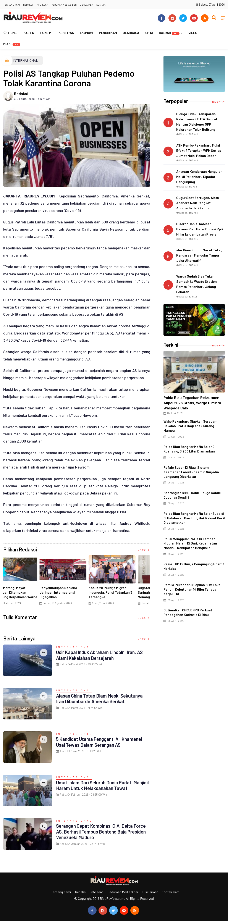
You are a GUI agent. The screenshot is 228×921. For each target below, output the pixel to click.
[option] (27, 581)
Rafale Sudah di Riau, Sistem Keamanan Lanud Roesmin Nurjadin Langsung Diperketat (191, 471)
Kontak (100, 4)
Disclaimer (86, 4)
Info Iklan (42, 4)
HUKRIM (46, 33)
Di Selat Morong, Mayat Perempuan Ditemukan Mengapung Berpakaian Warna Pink (76, 594)
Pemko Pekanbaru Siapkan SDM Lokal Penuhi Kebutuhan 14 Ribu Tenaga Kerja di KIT (192, 589)
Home (9, 33)
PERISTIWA (66, 33)
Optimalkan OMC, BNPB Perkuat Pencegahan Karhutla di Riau (187, 612)
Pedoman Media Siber (64, 4)
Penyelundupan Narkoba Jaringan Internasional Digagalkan (121, 592)
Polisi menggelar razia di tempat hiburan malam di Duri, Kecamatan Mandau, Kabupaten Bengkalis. (190, 543)
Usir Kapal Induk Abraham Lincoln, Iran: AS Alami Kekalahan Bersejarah (100, 655)
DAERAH (169, 33)
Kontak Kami (171, 892)
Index (143, 549)
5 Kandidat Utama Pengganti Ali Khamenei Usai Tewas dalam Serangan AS (99, 741)
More (11, 44)
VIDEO (192, 33)
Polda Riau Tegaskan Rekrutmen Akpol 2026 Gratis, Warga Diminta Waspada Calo (192, 402)
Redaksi (28, 4)
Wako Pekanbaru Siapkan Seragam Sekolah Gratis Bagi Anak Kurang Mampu (190, 425)
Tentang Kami (11, 4)
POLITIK (28, 33)
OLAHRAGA (131, 33)
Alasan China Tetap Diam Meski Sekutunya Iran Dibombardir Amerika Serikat (100, 698)
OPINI (149, 33)
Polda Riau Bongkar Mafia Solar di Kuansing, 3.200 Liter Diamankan (189, 448)
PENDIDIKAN (108, 33)
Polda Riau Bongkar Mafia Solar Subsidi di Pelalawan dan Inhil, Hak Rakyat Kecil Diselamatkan (194, 518)
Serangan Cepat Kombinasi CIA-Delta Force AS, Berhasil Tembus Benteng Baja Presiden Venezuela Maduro (101, 831)
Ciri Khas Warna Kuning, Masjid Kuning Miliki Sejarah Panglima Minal (25, 592)
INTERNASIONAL (25, 60)
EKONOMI (86, 33)
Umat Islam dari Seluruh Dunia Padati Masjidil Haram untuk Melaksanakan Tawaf (102, 785)
